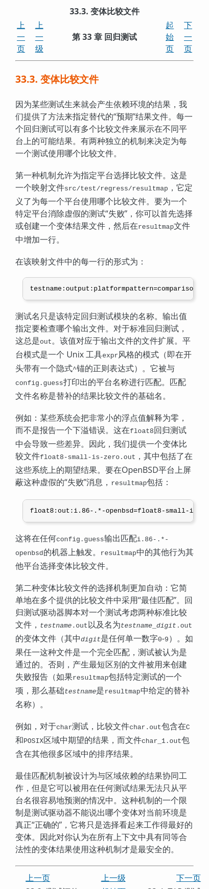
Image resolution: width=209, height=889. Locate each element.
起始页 (170, 36)
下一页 (188, 36)
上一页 (21, 36)
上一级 (39, 36)
